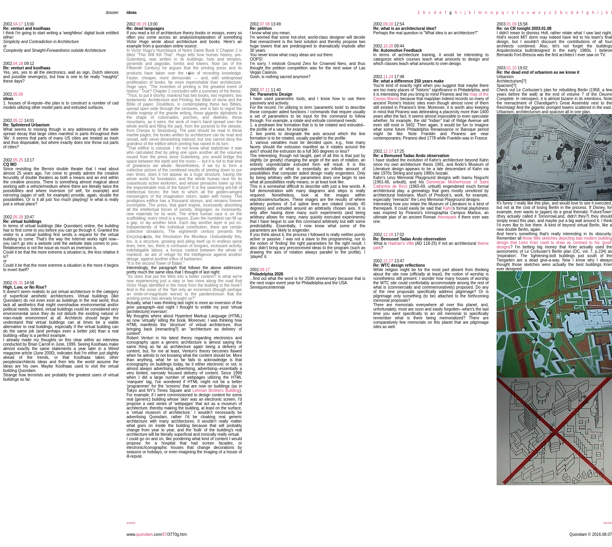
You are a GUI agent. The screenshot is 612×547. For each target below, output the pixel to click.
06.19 (141, 24)
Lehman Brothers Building (216, 390)
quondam (144, 534)
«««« (131, 523)
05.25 (18, 160)
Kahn (447, 208)
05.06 (18, 94)
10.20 (388, 46)
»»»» (607, 523)
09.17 (265, 270)
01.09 (511, 24)
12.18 (388, 234)
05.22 (18, 120)
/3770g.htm (177, 534)
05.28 (18, 217)
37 (164, 534)
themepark (447, 217)
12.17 (388, 151)
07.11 (265, 90)
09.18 (388, 24)
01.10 (511, 68)
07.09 (265, 24)
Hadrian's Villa (401, 243)
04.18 (18, 63)
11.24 (388, 77)
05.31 (18, 283)
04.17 (18, 24)
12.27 (388, 261)
